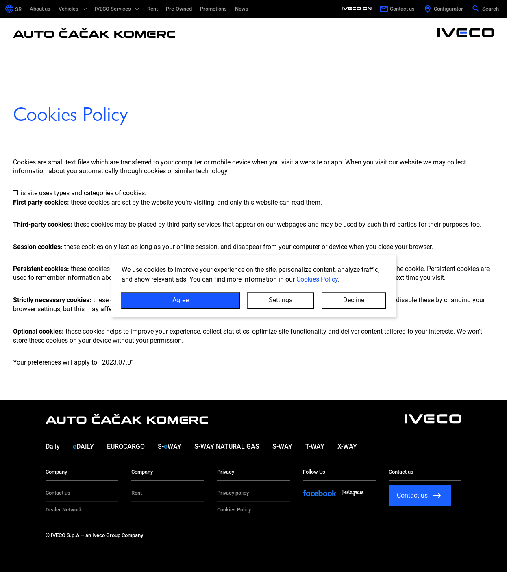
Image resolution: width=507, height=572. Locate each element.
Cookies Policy (317, 279)
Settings (280, 300)
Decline (353, 300)
